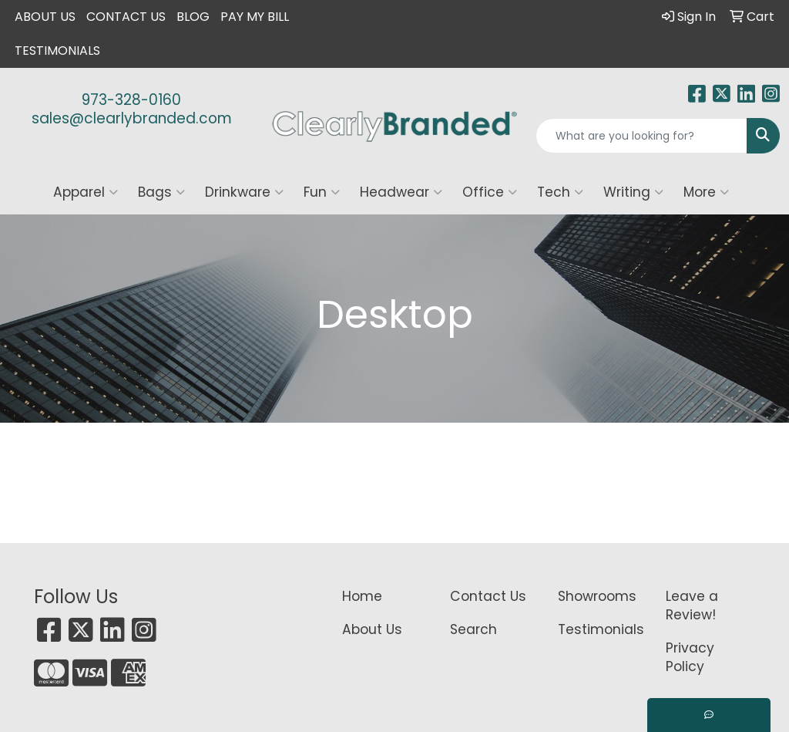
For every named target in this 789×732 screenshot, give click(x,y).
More (706, 192)
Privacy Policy (690, 657)
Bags (161, 192)
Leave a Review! (692, 605)
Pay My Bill (254, 16)
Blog (193, 16)
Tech (560, 192)
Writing (633, 192)
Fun (322, 192)
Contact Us (126, 16)
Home (362, 596)
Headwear (401, 192)
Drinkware (244, 192)
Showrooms (597, 596)
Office (489, 192)
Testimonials (57, 50)
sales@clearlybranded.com (132, 118)
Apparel (85, 192)
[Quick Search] (641, 135)
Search (473, 629)
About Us (45, 16)
